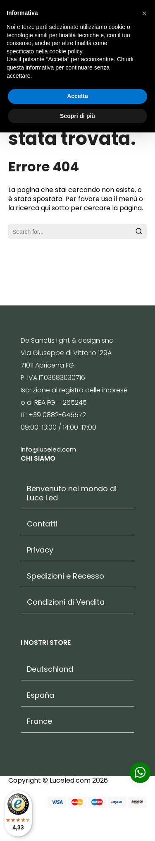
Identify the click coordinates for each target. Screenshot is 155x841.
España (40, 695)
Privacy (40, 550)
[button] (144, 13)
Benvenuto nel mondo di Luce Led (72, 493)
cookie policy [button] (66, 51)
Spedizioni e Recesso (65, 576)
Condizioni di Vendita (66, 602)
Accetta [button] (77, 96)
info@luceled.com (48, 449)
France (39, 721)
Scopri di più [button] (77, 116)
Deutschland (50, 669)
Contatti (42, 524)
